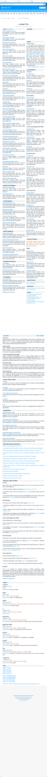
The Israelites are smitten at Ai (34, 294)
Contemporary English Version (10, 136)
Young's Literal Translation (9, 216)
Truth (30, 283)
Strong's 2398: (6, 621)
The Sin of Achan (30, 43)
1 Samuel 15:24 (30, 137)
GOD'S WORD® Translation (10, 148)
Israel (35, 282)
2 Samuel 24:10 (30, 192)
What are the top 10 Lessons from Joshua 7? (15, 469)
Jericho (6, 399)
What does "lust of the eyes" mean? (12, 478)
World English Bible (8, 194)
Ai (4, 404)
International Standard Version (10, 161)
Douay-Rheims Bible (8, 233)
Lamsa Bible (6, 263)
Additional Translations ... (9, 292)
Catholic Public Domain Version (11, 239)
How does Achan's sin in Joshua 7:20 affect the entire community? (19, 463)
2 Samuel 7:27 (30, 166)
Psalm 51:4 (41, 357)
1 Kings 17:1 (29, 177)
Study (24, 26)
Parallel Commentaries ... (9, 578)
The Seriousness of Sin (9, 412)
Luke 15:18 (29, 146)
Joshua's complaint (31, 295)
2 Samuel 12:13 (30, 129)
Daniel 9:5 (28, 80)
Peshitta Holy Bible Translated (10, 270)
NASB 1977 (5, 89)
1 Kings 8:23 (29, 155)
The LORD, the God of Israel (11, 393)
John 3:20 (24, 560)
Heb (31, 26)
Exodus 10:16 (29, 262)
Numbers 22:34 (30, 97)
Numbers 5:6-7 (32, 558)
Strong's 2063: (6, 653)
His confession (31, 300)
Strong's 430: (6, 637)
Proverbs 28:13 (30, 74)
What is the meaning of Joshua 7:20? (13, 446)
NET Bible (5, 166)
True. (27, 283)
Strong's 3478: (6, 645)
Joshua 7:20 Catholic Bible (9, 681)
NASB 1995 (5, 82)
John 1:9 (23, 375)
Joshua (5, 18)
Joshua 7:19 (31, 503)
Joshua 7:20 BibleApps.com (9, 675)
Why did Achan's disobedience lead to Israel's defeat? (17, 473)
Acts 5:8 (28, 118)
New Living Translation (8, 37)
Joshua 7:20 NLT (7, 669)
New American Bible (8, 247)
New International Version (9, 31)
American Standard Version (10, 130)
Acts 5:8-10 (37, 513)
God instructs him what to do (34, 297)
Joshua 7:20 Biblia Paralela (9, 677)
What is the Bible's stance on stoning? (13, 475)
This (31, 55)
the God (41, 53)
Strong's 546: (6, 589)
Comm (27, 26)
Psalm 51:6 (26, 491)
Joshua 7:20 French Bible (9, 680)
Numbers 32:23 (30, 230)
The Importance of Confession (10, 419)
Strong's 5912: (6, 597)
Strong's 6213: (6, 662)
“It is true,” (30, 52)
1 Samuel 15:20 (30, 108)
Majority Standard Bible (9, 187)
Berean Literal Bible (8, 56)
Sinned (42, 282)
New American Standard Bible (10, 75)
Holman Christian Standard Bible (11, 123)
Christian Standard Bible (9, 116)
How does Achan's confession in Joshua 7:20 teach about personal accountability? (23, 448)
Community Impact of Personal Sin (11, 432)
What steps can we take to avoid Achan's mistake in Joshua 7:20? (19, 458)
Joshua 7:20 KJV (7, 673)
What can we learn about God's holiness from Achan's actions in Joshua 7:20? (22, 450)
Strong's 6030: (6, 605)
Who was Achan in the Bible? (11, 471)
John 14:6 (8, 342)
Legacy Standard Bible (8, 95)
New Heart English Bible (9, 171)
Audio (16, 26)
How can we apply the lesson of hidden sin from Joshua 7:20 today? (20, 456)
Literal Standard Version (9, 203)
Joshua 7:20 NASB (7, 672)
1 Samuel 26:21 (30, 219)
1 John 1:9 (29, 88)
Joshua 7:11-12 (6, 550)
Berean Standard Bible (8, 49)
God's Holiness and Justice (10, 425)
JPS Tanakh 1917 (7, 279)
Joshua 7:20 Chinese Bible (9, 678)
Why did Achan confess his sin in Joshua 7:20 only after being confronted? (21, 461)
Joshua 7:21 (19, 555)
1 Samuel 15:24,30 (31, 270)
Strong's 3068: (6, 629)
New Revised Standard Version (10, 254)
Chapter (42, 335)
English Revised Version (9, 141)
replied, (38, 52)
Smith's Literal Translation (9, 222)
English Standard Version (9, 42)
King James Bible (7, 62)
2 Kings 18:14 (29, 205)
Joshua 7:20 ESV (7, 670)
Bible (2, 18)
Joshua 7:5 (11, 497)
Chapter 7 (9, 18)
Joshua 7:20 (6, 569)
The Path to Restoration (9, 438)
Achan (34, 52)
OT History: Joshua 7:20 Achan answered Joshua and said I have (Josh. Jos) (21, 683)
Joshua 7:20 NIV (7, 667)
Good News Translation (9, 155)
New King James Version (9, 69)
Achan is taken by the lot (33, 298)
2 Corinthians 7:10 (13, 532)
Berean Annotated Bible (9, 108)
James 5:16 (6, 563)
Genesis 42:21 (30, 251)
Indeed (31, 282)
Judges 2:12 (16, 546)
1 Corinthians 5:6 (15, 550)
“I (41, 52)
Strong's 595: (6, 613)
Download (42, 67)
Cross (20, 26)
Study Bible (6, 335)
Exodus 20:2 (29, 540)
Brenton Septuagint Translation (11, 285)
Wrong (33, 283)
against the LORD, (34, 53)
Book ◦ (38, 335)
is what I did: (35, 55)
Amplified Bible (6, 102)
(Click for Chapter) (9, 29)
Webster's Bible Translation (10, 178)
